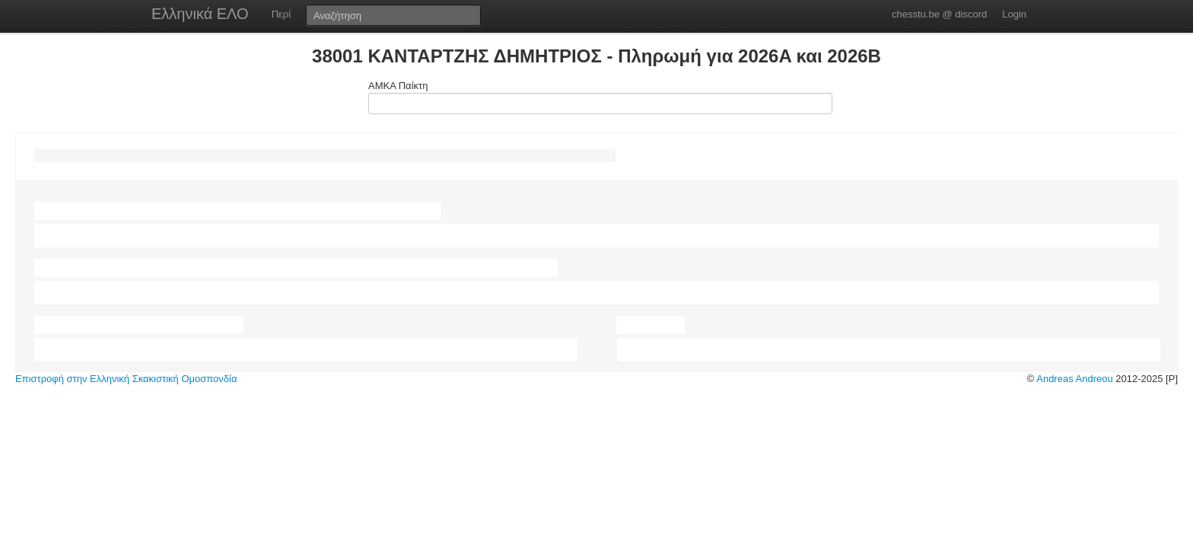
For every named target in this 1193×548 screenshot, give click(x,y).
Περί (281, 14)
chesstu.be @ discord (939, 14)
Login (1014, 14)
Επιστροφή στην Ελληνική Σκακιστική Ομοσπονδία (126, 378)
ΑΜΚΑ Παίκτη (596, 97)
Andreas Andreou (1074, 378)
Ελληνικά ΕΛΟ (200, 13)
